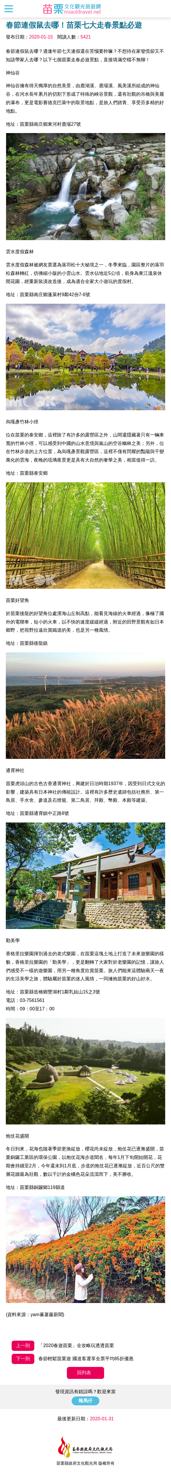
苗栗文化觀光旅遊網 (71, 9)
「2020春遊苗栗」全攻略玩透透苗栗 (63, 1346)
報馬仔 (85, 1400)
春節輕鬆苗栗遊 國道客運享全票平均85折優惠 (72, 1359)
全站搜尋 (161, 9)
